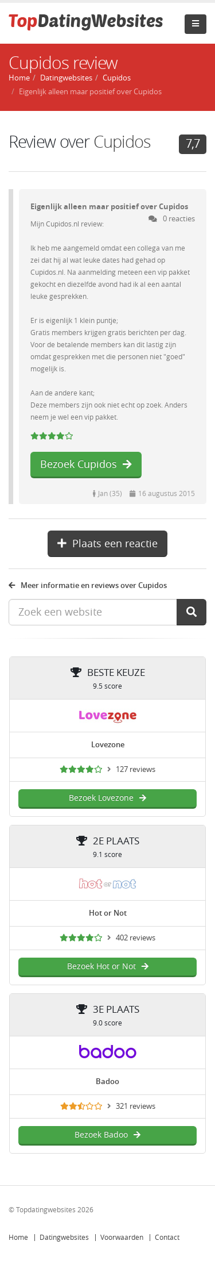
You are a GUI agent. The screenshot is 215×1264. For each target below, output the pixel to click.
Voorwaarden (121, 1238)
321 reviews (135, 1106)
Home (18, 1238)
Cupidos (122, 142)
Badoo (107, 1081)
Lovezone (107, 744)
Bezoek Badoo (107, 1135)
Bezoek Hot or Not (107, 966)
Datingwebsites (64, 1238)
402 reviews (135, 937)
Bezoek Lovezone (107, 798)
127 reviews (135, 769)
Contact (167, 1238)
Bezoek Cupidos (86, 464)
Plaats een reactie (107, 543)
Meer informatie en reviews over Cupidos (88, 585)
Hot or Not (108, 913)
